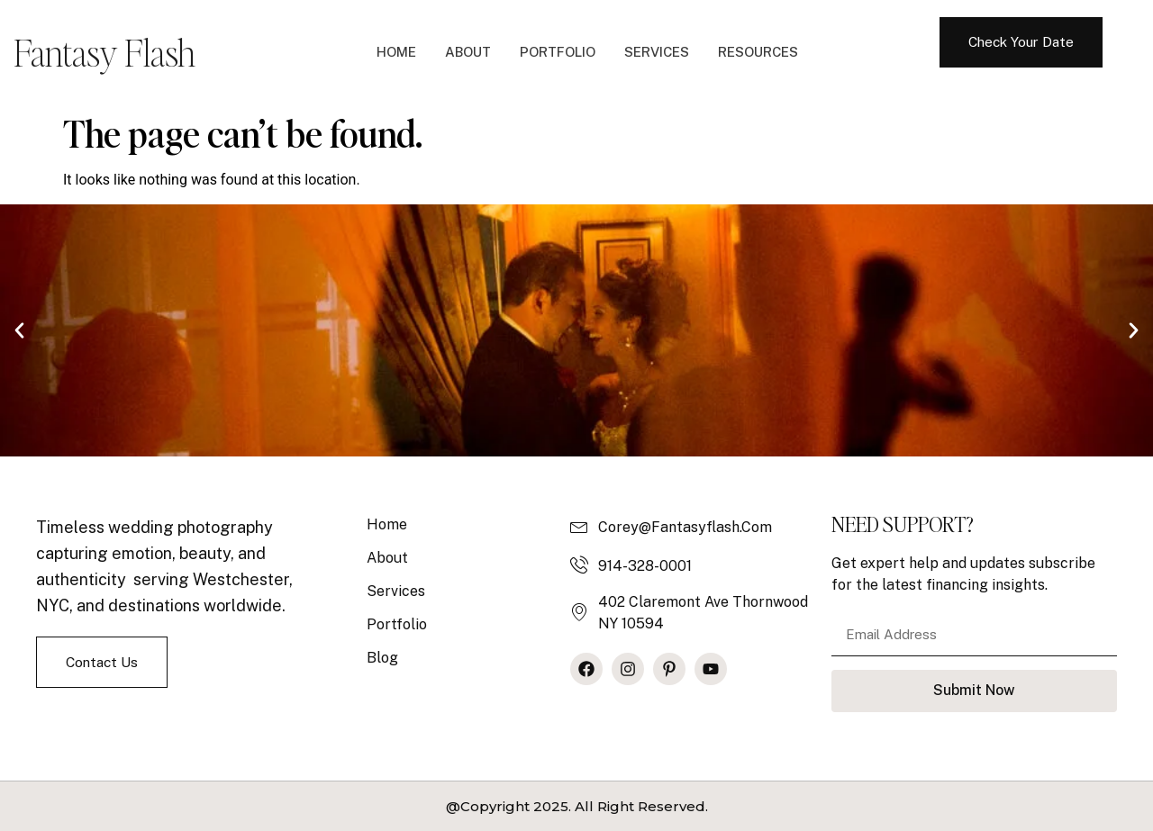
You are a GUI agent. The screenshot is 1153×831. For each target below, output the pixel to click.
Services (656, 51)
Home (396, 51)
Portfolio (557, 51)
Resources (758, 51)
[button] (19, 330)
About (468, 51)
